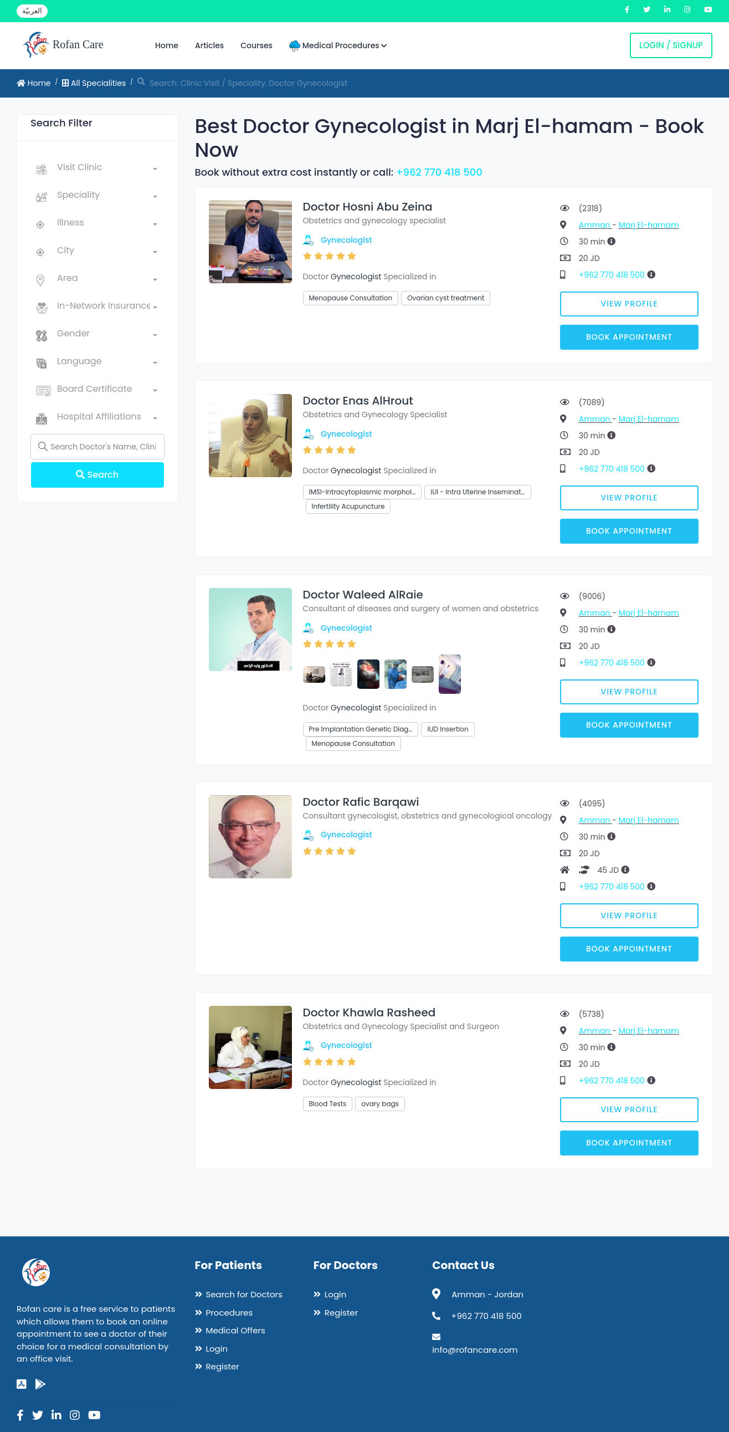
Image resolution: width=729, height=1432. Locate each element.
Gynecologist (346, 240)
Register (222, 1366)
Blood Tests (328, 1103)
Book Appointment (629, 336)
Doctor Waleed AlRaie (363, 594)
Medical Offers (235, 1330)
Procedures (229, 1312)
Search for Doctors (244, 1294)
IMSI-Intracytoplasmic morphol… (362, 492)
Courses (256, 45)
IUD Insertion (447, 729)
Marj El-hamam (649, 225)
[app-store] (22, 1384)
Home (166, 45)
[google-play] (40, 1384)
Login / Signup (671, 45)
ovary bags (380, 1103)
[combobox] (107, 169)
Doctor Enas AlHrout (358, 400)
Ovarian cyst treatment (445, 298)
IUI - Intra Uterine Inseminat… (477, 492)
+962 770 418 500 (439, 172)
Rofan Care (63, 45)
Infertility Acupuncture (348, 506)
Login (217, 1348)
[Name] (97, 446)
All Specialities (94, 83)
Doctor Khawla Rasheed (369, 1012)
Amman (595, 225)
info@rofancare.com (474, 1350)
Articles (209, 45)
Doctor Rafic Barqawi (361, 802)
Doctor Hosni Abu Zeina (368, 206)
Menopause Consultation (351, 298)
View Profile (629, 303)
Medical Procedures (338, 46)
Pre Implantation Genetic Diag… (361, 729)
